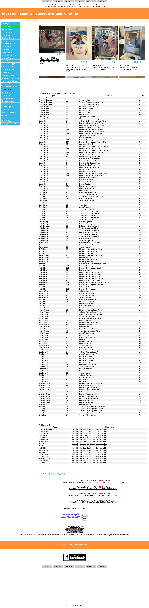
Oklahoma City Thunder (10, 87)
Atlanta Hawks (7, 29)
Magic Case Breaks (78, 508)
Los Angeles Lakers (8, 66)
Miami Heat (6, 72)
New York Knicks (7, 84)
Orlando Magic (7, 89)
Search (80, 1)
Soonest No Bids (101, 429)
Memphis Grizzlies (8, 69)
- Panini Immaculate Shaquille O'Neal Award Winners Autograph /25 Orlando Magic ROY (77, 68)
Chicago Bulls (6, 41)
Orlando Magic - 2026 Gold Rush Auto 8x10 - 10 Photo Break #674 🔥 (93, 489)
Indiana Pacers (7, 61)
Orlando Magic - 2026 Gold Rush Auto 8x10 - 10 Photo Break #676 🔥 (93, 502)
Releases (69, 1)
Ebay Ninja (91, 1)
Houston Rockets (8, 58)
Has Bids (83, 429)
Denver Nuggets (7, 49)
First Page (5, 24)
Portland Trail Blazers (9, 98)
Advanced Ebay (7, 26)
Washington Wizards (9, 112)
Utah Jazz (5, 109)
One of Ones (6, 118)
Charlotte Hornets (8, 38)
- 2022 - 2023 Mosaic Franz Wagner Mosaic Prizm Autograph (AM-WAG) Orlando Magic (50, 60)
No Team (5, 115)
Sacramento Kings (8, 101)
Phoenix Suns (6, 95)
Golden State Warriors (9, 55)
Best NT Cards (7, 121)
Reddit (102, 1)
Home (47, 1)
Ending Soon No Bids (9, 124)
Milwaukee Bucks (8, 75)
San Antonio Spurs (8, 104)
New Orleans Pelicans (9, 81)
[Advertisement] (75, 583)
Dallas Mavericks (7, 46)
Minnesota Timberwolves (10, 78)
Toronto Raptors (7, 107)
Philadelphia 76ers (8, 92)
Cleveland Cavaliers (8, 44)
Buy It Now (90, 429)
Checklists (57, 1)
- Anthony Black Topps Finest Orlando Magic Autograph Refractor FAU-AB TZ (104, 67)
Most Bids (75, 429)
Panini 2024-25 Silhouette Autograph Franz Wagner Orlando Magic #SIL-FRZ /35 (129, 67)
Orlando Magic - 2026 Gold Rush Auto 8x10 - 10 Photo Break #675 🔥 (93, 495)
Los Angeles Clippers (9, 64)
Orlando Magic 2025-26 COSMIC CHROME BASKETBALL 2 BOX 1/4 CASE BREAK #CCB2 (93, 482)
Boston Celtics (7, 32)
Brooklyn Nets (6, 35)
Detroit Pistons (7, 52)
